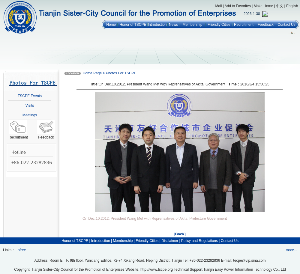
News (173, 24)
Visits (30, 105)
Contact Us (286, 24)
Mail (218, 6)
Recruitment (244, 24)
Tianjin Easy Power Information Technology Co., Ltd (244, 269)
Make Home (263, 6)
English (292, 6)
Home (111, 24)
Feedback (266, 24)
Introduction (157, 24)
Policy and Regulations (199, 241)
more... (291, 250)
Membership (192, 24)
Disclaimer (169, 241)
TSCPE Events (30, 96)
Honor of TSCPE (132, 24)
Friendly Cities (219, 24)
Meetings (29, 115)
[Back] (180, 234)
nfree (22, 250)
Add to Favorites (238, 6)
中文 (279, 6)
